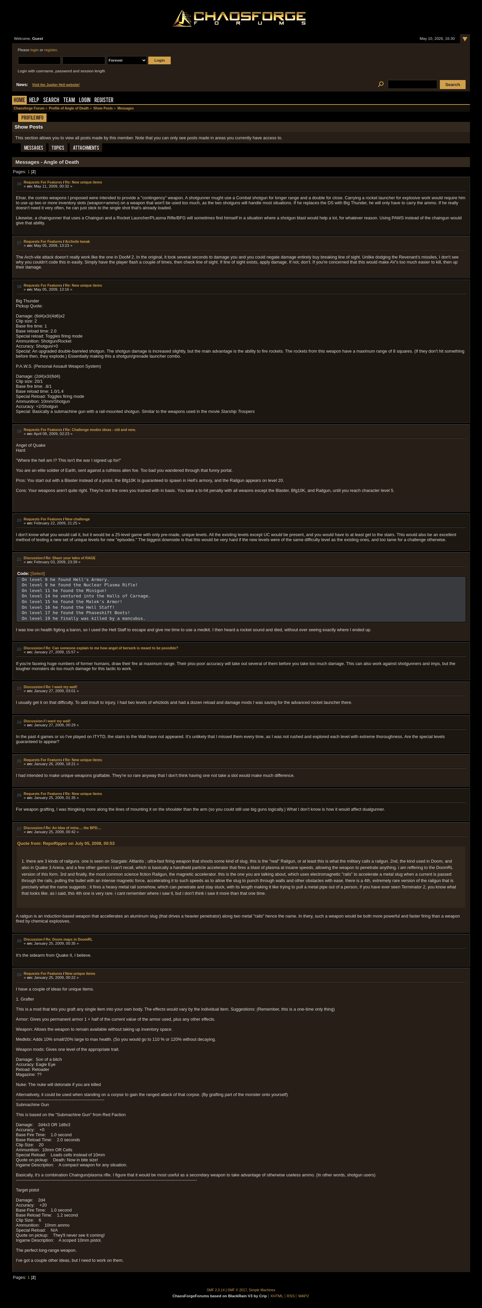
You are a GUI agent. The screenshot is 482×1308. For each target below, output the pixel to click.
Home (19, 100)
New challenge (77, 519)
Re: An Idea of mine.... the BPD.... (73, 828)
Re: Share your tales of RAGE (70, 558)
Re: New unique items (83, 182)
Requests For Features (43, 182)
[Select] (37, 573)
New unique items (80, 973)
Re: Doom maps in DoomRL (69, 939)
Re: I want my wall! (61, 687)
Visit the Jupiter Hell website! (56, 85)
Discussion (33, 558)
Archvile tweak (77, 241)
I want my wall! (58, 721)
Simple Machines (262, 1290)
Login (84, 100)
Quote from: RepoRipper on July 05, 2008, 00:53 (65, 843)
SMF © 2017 (237, 1290)
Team (69, 100)
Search (51, 100)
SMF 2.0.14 (216, 1290)
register (50, 50)
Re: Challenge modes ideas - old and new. (100, 430)
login (34, 50)
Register (103, 100)
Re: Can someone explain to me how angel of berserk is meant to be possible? (112, 648)
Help (34, 100)
